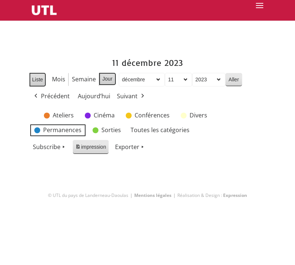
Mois (58, 79)
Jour (107, 79)
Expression (235, 195)
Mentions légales (152, 195)
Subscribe (49, 147)
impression (90, 148)
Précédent (51, 96)
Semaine (84, 79)
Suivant (131, 96)
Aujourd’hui (94, 96)
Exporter (130, 147)
